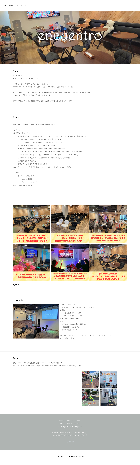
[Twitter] (67, 442)
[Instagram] (70, 442)
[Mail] (73, 442)
